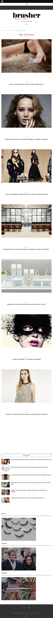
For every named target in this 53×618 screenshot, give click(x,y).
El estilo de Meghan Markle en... (19, 559)
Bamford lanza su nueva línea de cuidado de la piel (26, 304)
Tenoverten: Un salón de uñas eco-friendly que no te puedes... (26, 249)
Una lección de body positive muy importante (26, 84)
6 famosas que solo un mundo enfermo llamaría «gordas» (26, 139)
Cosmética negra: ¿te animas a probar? (26, 359)
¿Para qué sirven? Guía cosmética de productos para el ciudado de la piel (30, 483)
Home (2, 30)
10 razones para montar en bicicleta (19, 588)
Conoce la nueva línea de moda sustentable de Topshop (26, 414)
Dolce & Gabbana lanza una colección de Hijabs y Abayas (26, 194)
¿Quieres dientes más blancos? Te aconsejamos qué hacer (28, 498)
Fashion (26, 192)
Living (26, 82)
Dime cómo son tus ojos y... (19, 529)
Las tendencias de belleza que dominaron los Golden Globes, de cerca (31, 459)
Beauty (26, 247)
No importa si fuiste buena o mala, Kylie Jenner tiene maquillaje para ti (31, 475)
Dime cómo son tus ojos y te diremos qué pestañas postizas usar (29, 467)
